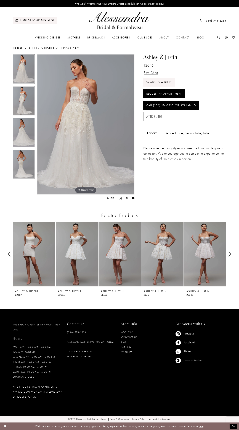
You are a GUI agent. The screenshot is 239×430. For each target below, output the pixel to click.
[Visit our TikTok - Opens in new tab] (189, 351)
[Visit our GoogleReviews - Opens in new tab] (189, 360)
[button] (226, 37)
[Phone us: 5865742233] (213, 20)
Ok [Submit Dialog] (233, 426)
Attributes (154, 116)
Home (18, 48)
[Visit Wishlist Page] (233, 37)
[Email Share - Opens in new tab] (133, 198)
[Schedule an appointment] (35, 20)
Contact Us (129, 337)
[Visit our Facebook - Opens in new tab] (189, 342)
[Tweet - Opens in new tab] (121, 198)
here (201, 426)
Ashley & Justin (41, 48)
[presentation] (34, 254)
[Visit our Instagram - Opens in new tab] (189, 333)
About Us (127, 332)
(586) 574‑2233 (76, 332)
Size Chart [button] (151, 72)
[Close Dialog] (5, 426)
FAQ (123, 342)
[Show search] (218, 37)
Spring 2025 (69, 48)
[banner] (119, 20)
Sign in (126, 347)
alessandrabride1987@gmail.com (90, 341)
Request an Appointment (164, 93)
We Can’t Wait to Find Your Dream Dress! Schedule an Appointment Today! (119, 4)
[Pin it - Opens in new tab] (127, 198)
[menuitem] (35, 20)
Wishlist (127, 352)
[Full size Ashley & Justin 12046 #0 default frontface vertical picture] (85, 124)
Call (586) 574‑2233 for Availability (171, 105)
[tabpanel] (24, 70)
